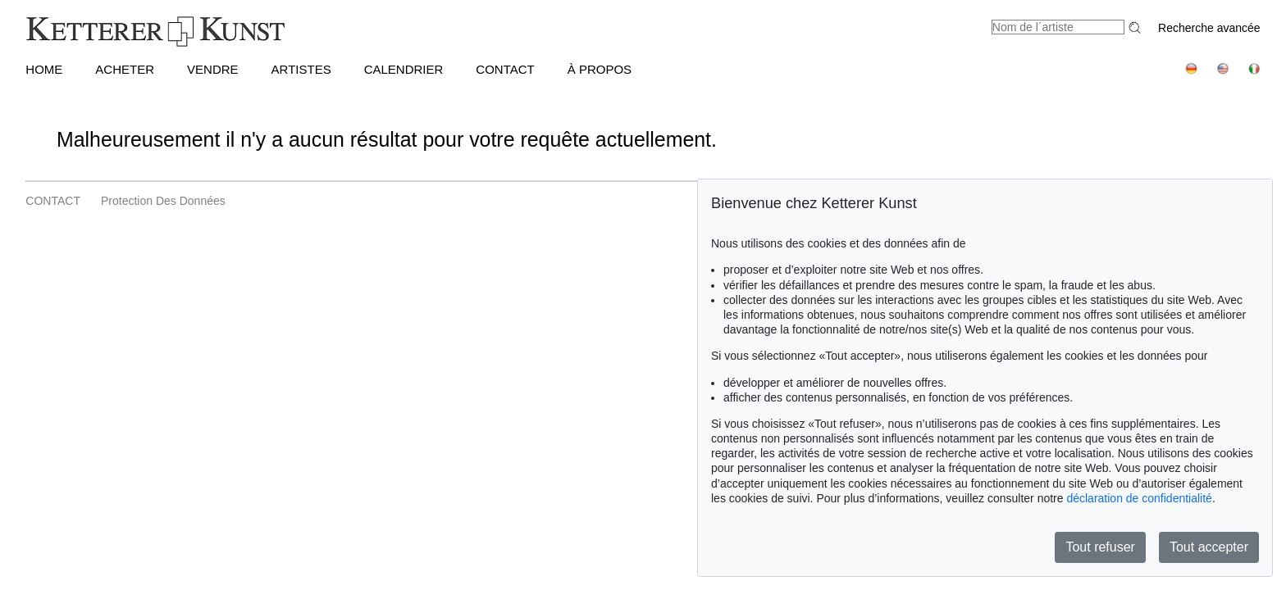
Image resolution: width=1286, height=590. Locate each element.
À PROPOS (600, 69)
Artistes (301, 69)
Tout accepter (1209, 547)
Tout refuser (1099, 547)
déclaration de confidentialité (1138, 498)
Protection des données (163, 200)
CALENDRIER (404, 69)
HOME (43, 69)
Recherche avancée (1209, 27)
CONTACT (505, 69)
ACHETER (124, 69)
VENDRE (213, 69)
